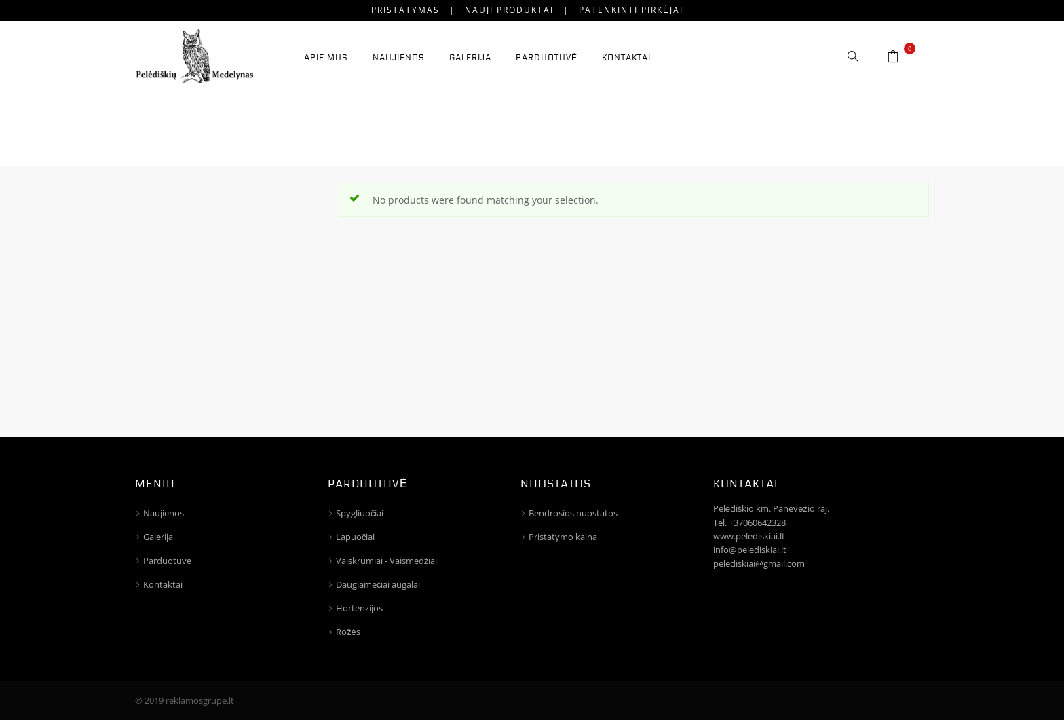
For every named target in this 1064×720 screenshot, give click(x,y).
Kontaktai (163, 584)
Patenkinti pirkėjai (631, 10)
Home (833, 126)
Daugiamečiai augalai (378, 584)
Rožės (348, 632)
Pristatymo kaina (563, 537)
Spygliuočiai (360, 513)
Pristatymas (405, 10)
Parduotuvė (167, 560)
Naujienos (163, 513)
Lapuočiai (355, 537)
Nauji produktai (509, 10)
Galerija (158, 537)
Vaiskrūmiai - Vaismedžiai (387, 560)
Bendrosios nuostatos (573, 513)
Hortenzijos (359, 608)
